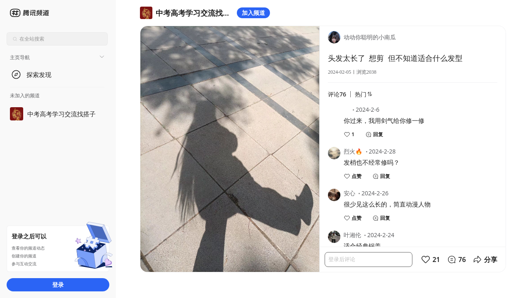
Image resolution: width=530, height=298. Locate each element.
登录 (58, 284)
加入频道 (253, 13)
